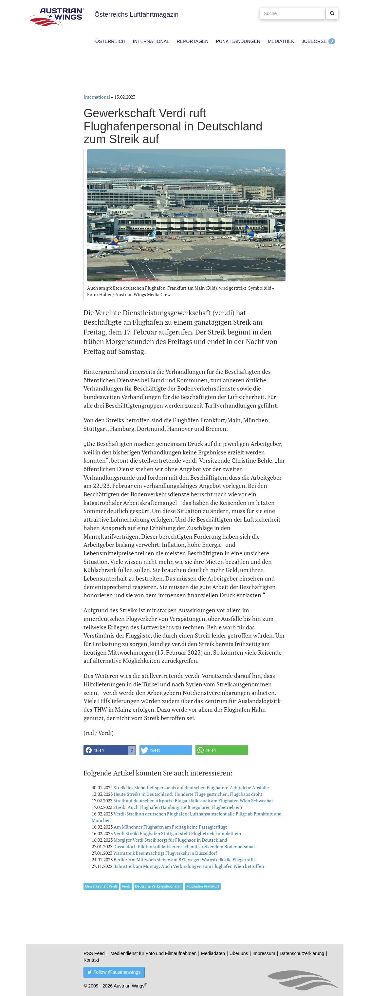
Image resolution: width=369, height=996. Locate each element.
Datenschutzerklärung (302, 953)
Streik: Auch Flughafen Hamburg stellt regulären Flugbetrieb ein (177, 807)
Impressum (263, 953)
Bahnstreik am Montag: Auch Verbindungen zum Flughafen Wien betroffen (188, 866)
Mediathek (281, 41)
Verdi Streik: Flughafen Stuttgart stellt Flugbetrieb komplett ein (177, 833)
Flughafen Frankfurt (203, 886)
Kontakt (91, 960)
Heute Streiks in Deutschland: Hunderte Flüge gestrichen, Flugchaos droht (188, 794)
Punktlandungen (238, 41)
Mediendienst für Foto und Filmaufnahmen (153, 953)
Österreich (110, 41)
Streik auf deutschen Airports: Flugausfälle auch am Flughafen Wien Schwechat (193, 800)
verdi (126, 886)
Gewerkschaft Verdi (101, 886)
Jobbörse (314, 41)
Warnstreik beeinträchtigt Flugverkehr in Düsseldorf (165, 853)
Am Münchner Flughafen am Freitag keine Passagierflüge (171, 827)
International (151, 41)
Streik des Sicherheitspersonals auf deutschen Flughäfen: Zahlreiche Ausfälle (191, 787)
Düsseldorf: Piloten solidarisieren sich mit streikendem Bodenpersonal (184, 846)
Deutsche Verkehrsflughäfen (158, 886)
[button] (109, 750)
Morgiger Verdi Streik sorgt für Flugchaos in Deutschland (170, 840)
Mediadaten (213, 953)
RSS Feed (94, 953)
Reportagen (193, 41)
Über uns (239, 953)
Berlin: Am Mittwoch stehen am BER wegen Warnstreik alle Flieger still (184, 859)
